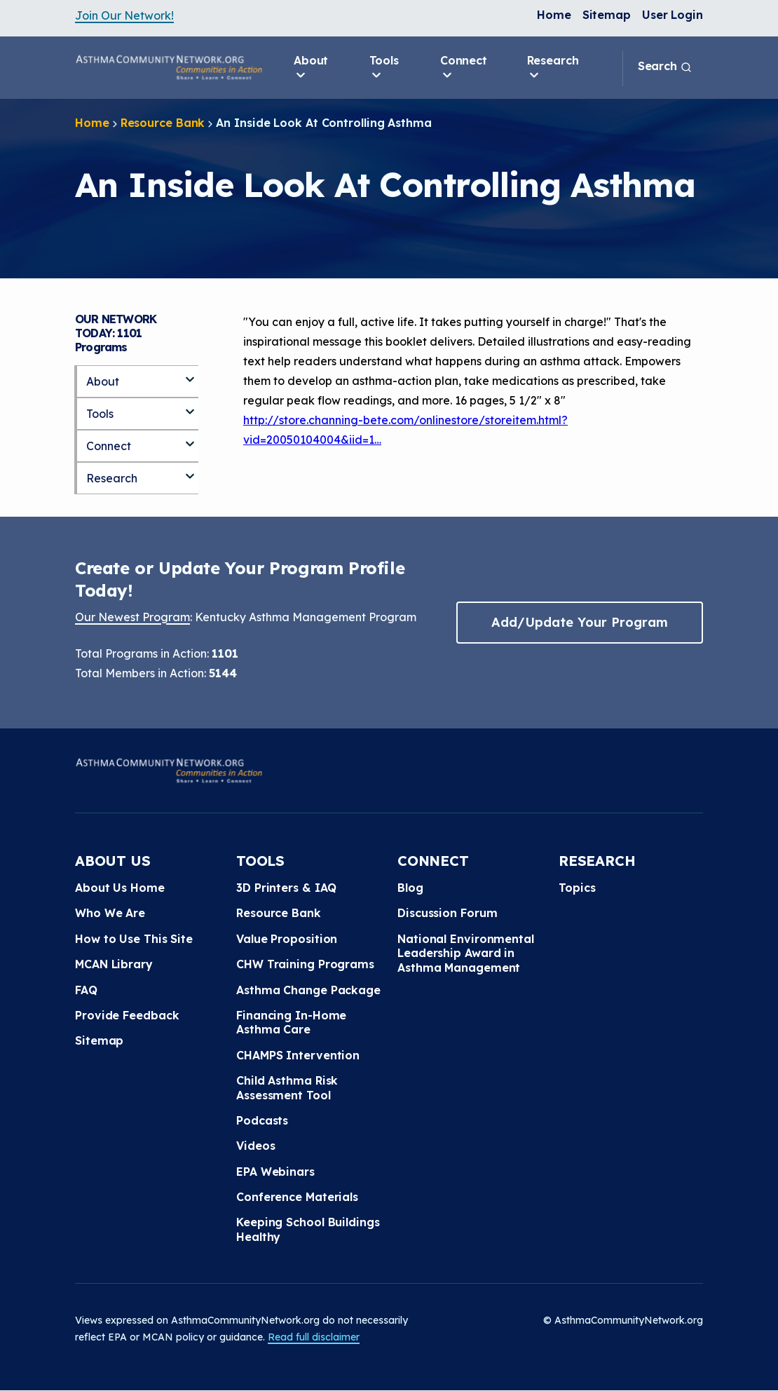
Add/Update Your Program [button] (579, 622)
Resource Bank (163, 123)
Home (554, 15)
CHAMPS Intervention (298, 1055)
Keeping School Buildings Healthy (308, 1229)
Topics (577, 888)
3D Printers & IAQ (286, 888)
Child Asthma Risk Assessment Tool (287, 1087)
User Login (672, 15)
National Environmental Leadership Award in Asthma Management (465, 953)
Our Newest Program (132, 617)
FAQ (86, 990)
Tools (384, 68)
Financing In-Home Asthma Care (291, 1022)
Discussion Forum (447, 913)
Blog (410, 888)
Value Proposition (286, 939)
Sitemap (606, 15)
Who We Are (110, 913)
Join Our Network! (124, 15)
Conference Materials (297, 1197)
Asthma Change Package (308, 990)
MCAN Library (114, 964)
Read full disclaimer (314, 1337)
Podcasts (262, 1120)
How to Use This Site (134, 939)
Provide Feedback (127, 1015)
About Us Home (120, 888)
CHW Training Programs (305, 964)
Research (553, 68)
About (311, 68)
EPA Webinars (275, 1172)
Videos (255, 1146)
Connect (463, 68)
